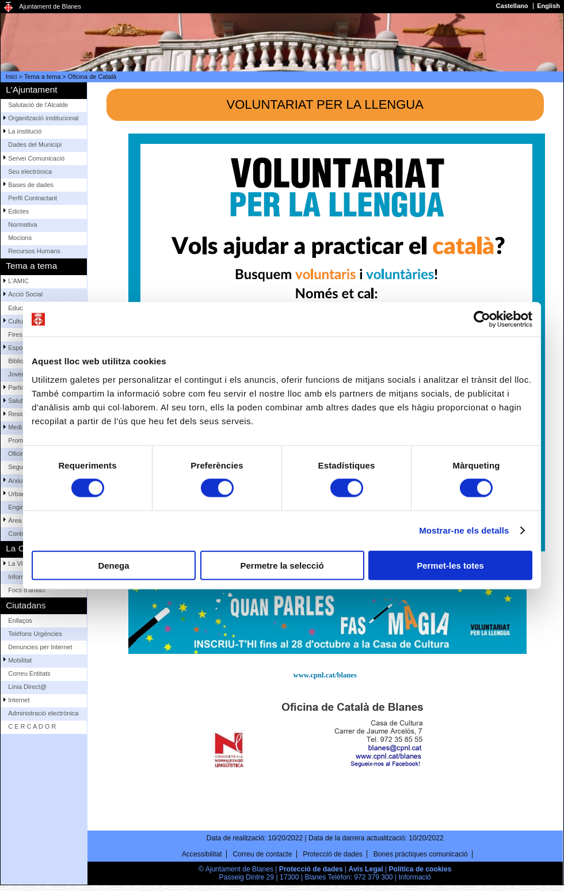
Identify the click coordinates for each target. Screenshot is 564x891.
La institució (24, 131)
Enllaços (20, 620)
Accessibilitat (202, 854)
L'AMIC (18, 280)
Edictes (18, 211)
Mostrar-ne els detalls (464, 530)
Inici (11, 76)
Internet (18, 699)
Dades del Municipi (35, 144)
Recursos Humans (34, 251)
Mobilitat (20, 660)
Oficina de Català (92, 76)
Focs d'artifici (26, 590)
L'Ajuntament (31, 89)
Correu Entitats (29, 673)
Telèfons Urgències (35, 633)
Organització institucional (43, 118)
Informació (414, 877)
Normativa (22, 224)
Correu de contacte (262, 854)
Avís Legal (366, 869)
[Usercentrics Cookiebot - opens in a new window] (482, 319)
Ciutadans (25, 605)
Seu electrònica (30, 171)
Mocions (20, 237)
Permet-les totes (450, 565)
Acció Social (25, 294)
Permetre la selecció (281, 565)
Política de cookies (420, 869)
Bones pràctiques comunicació (421, 854)
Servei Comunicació (36, 158)
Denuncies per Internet (40, 647)
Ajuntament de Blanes (50, 6)
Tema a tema (42, 76)
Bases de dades (31, 184)
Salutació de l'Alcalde (38, 104)
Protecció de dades (333, 854)
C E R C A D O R (32, 726)
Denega (113, 565)
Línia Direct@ (27, 686)
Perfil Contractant (32, 198)
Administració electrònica (43, 713)
